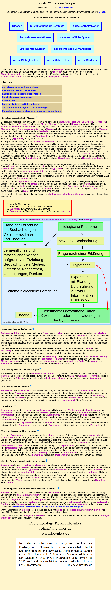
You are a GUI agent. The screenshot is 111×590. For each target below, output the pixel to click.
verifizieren (21, 467)
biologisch (47, 359)
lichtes (33, 184)
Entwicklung (32, 158)
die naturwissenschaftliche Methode (20, 87)
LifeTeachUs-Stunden (32, 48)
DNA (88, 356)
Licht (25, 191)
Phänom (18, 333)
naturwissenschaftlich (12, 76)
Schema (24, 219)
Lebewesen (48, 361)
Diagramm (54, 492)
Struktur (34, 495)
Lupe (89, 348)
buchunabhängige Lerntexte (47, 26)
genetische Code (75, 361)
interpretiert (7, 437)
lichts (11, 166)
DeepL (102, 12)
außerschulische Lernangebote (72, 48)
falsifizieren (40, 465)
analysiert (94, 435)
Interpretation (13, 448)
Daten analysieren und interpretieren (20, 104)
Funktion (98, 510)
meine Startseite (88, 60)
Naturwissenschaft (10, 74)
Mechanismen (87, 391)
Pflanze (94, 376)
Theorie (9, 482)
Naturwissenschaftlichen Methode (66, 194)
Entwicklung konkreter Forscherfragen (21, 94)
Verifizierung (74, 410)
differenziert (60, 470)
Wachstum (95, 378)
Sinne (29, 410)
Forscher (19, 398)
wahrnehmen (58, 378)
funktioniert (62, 76)
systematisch (43, 410)
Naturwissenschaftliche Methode (76, 122)
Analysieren (101, 333)
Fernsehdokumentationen (35, 37)
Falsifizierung (93, 410)
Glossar (17, 26)
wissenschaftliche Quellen (75, 37)
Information (7, 415)
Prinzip (52, 76)
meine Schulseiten (58, 60)
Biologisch (6, 333)
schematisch (75, 502)
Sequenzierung (99, 356)
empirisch (84, 412)
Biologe (59, 69)
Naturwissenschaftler (28, 129)
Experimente (8, 101)
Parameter (24, 425)
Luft (43, 166)
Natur (45, 333)
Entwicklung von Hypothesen (17, 97)
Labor (59, 333)
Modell (59, 510)
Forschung (71, 219)
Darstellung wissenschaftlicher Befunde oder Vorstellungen (32, 111)
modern (102, 122)
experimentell (68, 400)
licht (22, 186)
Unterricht (6, 518)
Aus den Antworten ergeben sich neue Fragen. (25, 107)
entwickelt (26, 391)
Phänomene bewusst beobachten (19, 90)
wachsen (82, 376)
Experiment (41, 136)
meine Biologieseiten (26, 60)
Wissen (22, 124)
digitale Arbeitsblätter (86, 26)
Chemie (52, 124)
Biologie (75, 124)
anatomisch (23, 495)
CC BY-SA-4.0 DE (66, 7)
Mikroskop (6, 351)
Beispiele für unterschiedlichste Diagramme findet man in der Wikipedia (47, 507)
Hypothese (18, 138)
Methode (29, 126)
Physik (44, 124)
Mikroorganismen (10, 361)
